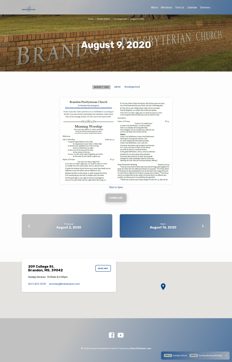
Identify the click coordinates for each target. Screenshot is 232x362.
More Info (103, 268)
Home (91, 19)
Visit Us (179, 7)
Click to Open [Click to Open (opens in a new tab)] (116, 187)
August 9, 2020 (137, 19)
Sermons (205, 7)
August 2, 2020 (68, 227)
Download (116, 197)
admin (117, 86)
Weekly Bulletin (104, 19)
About (154, 7)
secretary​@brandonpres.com (64, 283)
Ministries (166, 7)
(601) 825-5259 (37, 283)
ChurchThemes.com (140, 348)
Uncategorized (120, 19)
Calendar (192, 7)
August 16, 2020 (163, 227)
